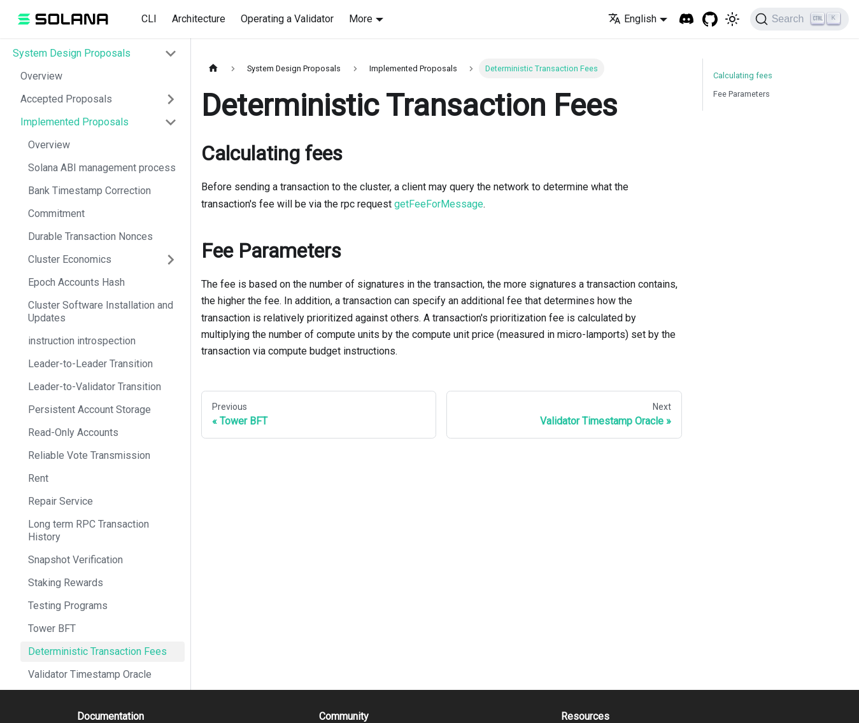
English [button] (632, 19)
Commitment (56, 213)
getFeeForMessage (438, 204)
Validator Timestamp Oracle (90, 674)
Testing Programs (68, 606)
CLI (149, 19)
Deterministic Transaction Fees (97, 651)
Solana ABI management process (102, 168)
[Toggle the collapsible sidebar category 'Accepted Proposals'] (171, 99)
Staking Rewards (65, 583)
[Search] (799, 19)
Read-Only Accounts (73, 432)
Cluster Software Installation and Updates (100, 311)
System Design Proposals (72, 53)
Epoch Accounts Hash (76, 282)
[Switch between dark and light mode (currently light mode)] (732, 19)
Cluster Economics (69, 259)
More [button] (361, 19)
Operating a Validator (287, 19)
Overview (41, 76)
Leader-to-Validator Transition (94, 387)
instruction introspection (82, 341)
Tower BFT (52, 628)
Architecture (198, 19)
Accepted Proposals (66, 99)
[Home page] (213, 68)
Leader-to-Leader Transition (90, 364)
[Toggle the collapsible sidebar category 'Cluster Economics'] (171, 259)
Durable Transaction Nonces (90, 236)
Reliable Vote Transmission (89, 455)
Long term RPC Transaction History (88, 530)
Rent (38, 478)
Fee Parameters (741, 94)
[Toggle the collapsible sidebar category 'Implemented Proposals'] (171, 122)
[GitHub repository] (710, 19)
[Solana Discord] (687, 19)
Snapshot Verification (75, 560)
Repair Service (60, 501)
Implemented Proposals (74, 122)
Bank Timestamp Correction (89, 191)
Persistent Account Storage (89, 410)
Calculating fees (742, 75)
